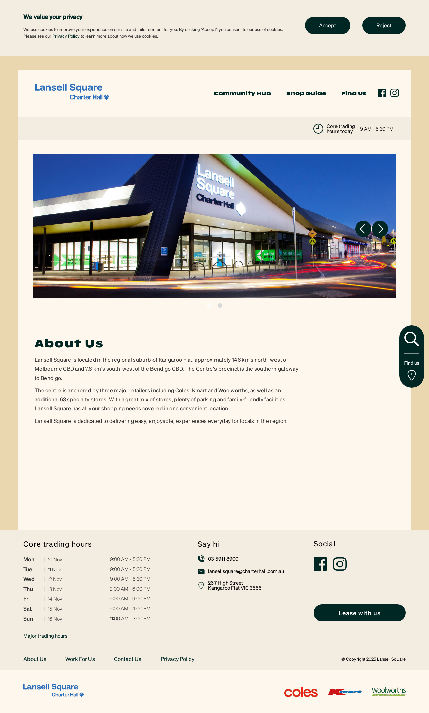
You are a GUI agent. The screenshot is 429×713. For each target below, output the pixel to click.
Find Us (353, 93)
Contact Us (127, 659)
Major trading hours (45, 635)
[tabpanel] (214, 226)
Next (380, 229)
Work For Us (80, 659)
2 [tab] (220, 305)
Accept (327, 25)
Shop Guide (306, 93)
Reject (383, 25)
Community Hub (242, 93)
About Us (34, 659)
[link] (72, 92)
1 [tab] (209, 305)
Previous (363, 229)
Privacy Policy (66, 36)
